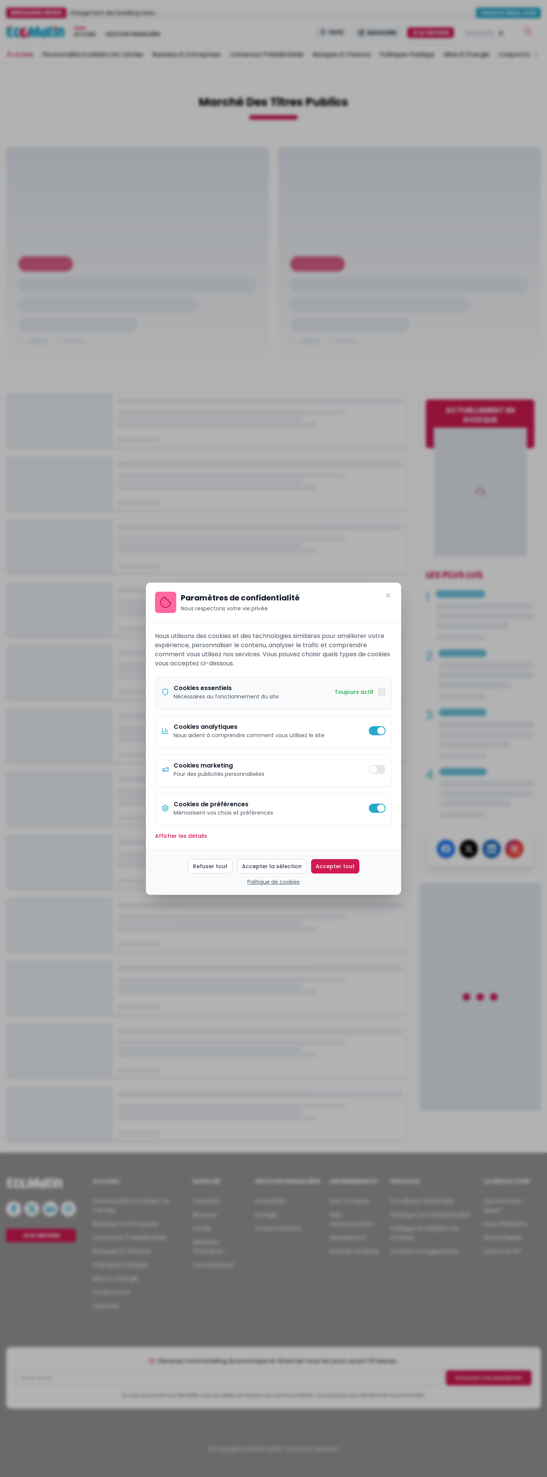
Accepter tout (335, 866)
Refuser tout (210, 866)
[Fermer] (388, 595)
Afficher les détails (181, 836)
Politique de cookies (273, 882)
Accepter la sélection (272, 866)
